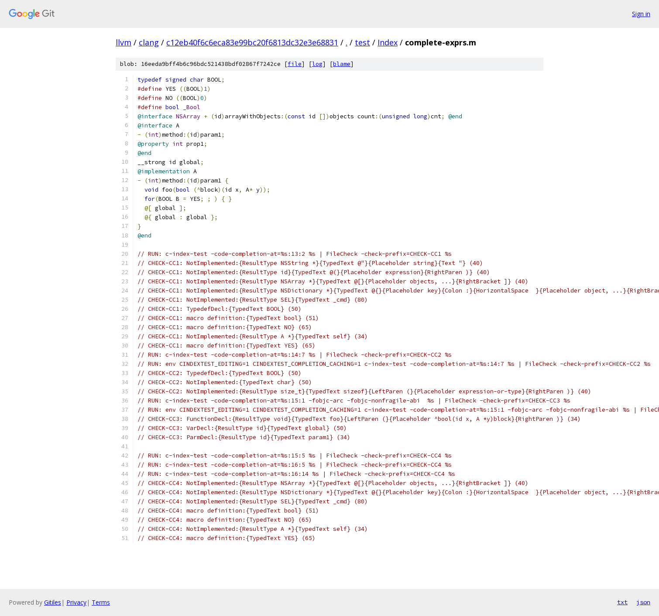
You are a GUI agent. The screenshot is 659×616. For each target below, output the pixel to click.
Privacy (76, 602)
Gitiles (52, 602)
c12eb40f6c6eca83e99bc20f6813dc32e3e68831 (252, 42)
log (317, 64)
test (362, 42)
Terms (101, 602)
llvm (123, 42)
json (643, 602)
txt (622, 602)
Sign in (641, 14)
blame (341, 64)
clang (149, 42)
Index (388, 42)
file (295, 64)
